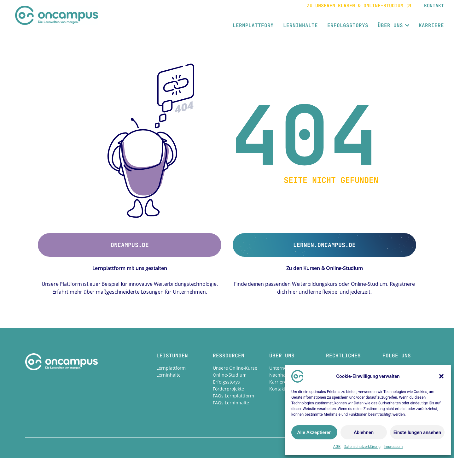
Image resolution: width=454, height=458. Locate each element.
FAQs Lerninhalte (231, 403)
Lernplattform (171, 368)
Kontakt (277, 389)
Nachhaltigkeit (284, 375)
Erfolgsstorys (226, 382)
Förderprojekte (228, 389)
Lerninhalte (168, 375)
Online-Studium (230, 375)
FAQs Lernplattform (233, 396)
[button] (441, 376)
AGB (336, 446)
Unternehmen (284, 368)
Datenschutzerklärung (362, 446)
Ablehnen (364, 432)
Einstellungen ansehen (417, 432)
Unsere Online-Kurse (235, 368)
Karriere (278, 382)
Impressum (393, 446)
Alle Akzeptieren (314, 432)
